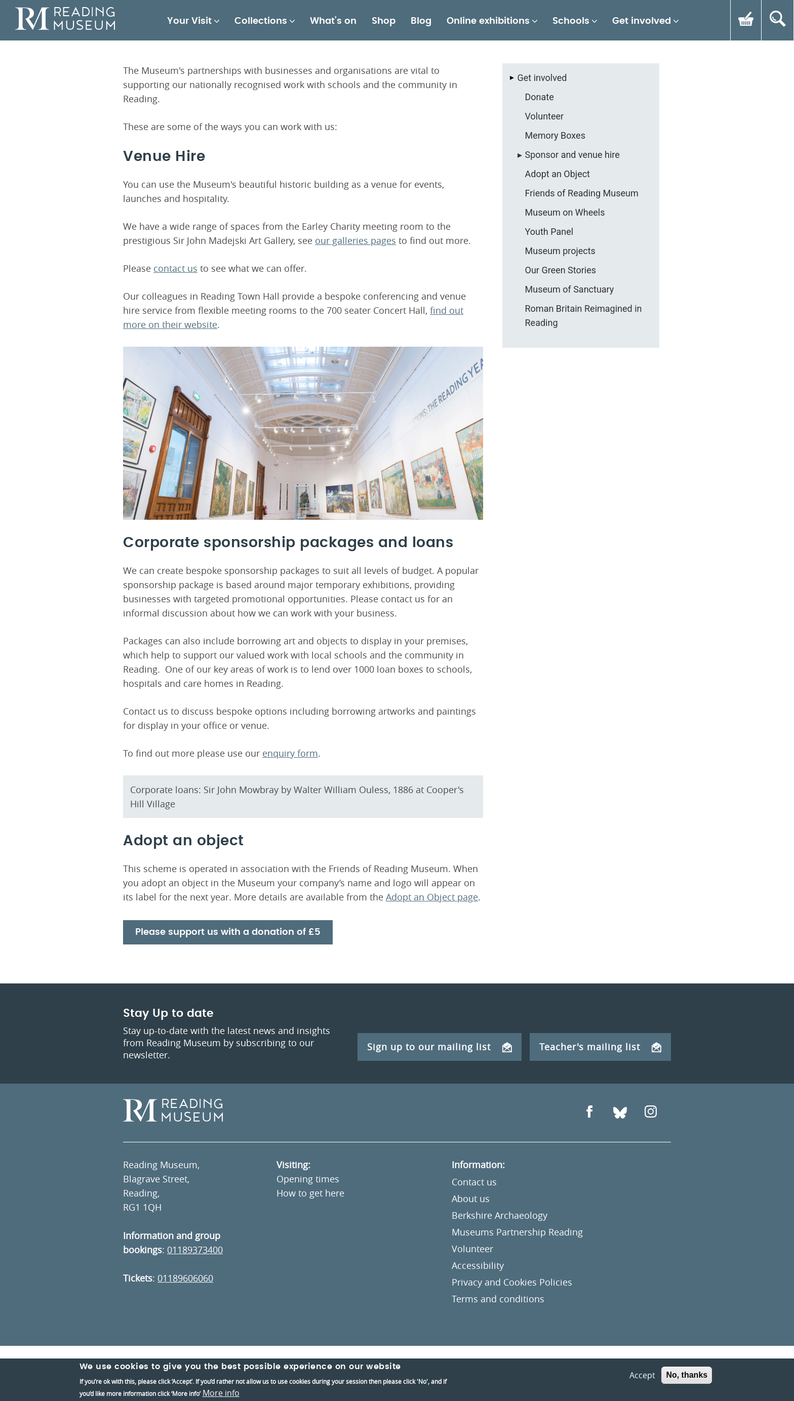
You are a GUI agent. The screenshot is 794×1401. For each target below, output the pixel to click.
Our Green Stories (561, 270)
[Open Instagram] (650, 1113)
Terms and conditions (498, 1299)
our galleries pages (355, 240)
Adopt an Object (557, 174)
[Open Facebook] (589, 1113)
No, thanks (686, 1390)
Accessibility (478, 1265)
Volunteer (544, 116)
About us (471, 1198)
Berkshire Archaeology (499, 1215)
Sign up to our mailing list (439, 1047)
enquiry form (290, 753)
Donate (539, 97)
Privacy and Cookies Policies (512, 1282)
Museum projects (560, 250)
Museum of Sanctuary (569, 289)
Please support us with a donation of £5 (228, 932)
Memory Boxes (555, 135)
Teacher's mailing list (600, 1047)
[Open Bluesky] (620, 1113)
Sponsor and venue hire (572, 154)
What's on (333, 21)
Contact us (474, 1182)
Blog (421, 21)
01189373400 (195, 1250)
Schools (570, 21)
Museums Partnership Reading (517, 1232)
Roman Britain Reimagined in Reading (583, 315)
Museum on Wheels (565, 212)
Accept (642, 1390)
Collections (260, 21)
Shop (383, 21)
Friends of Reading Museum (582, 193)
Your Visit (189, 21)
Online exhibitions (488, 21)
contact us (175, 268)
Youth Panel (549, 231)
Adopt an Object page (432, 897)
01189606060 (185, 1278)
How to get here (310, 1193)
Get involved (641, 21)
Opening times (307, 1179)
